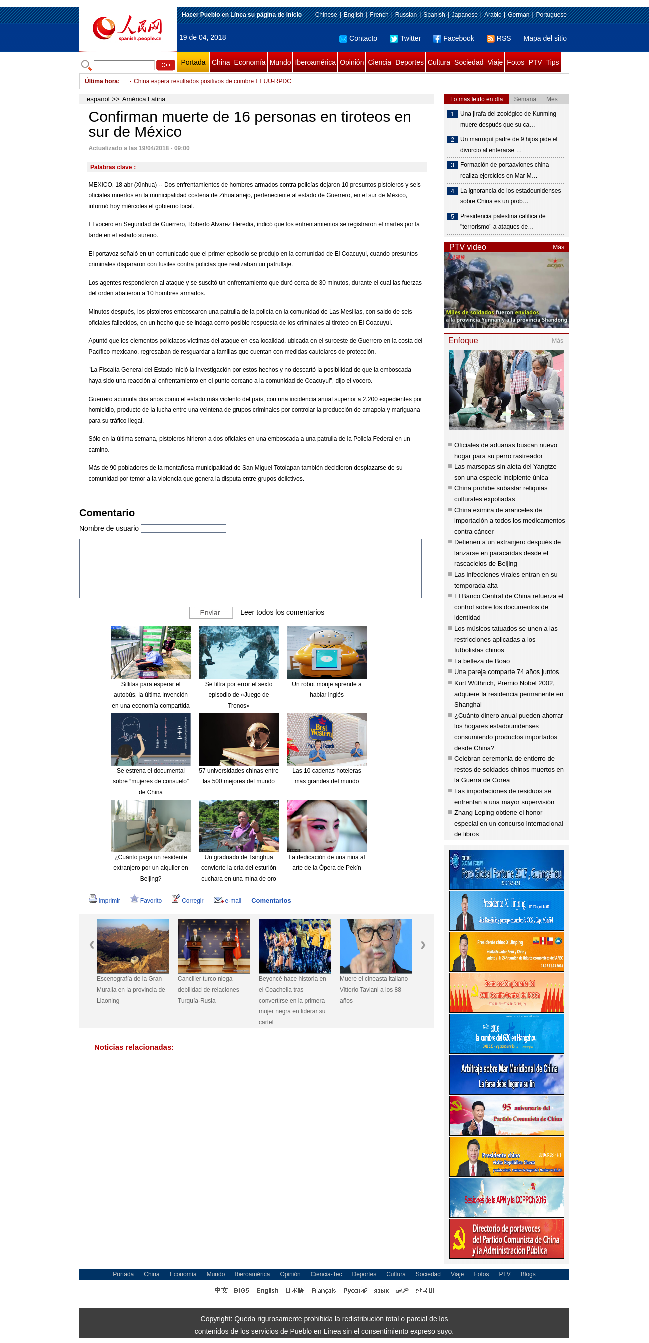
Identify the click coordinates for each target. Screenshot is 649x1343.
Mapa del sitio (545, 38)
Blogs (528, 1274)
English (354, 14)
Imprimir (104, 900)
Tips (553, 62)
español (98, 99)
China (221, 62)
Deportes (410, 62)
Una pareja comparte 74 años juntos (507, 672)
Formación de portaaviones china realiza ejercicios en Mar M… (504, 170)
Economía (250, 62)
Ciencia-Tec (326, 1274)
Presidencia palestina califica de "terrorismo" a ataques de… (503, 222)
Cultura (439, 62)
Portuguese (551, 14)
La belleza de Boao (482, 661)
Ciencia (380, 62)
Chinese (327, 14)
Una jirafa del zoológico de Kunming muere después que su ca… (508, 119)
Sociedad (469, 62)
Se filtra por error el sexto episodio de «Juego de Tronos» (239, 695)
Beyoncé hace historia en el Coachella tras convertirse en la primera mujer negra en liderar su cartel (292, 1000)
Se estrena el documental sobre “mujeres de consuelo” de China (151, 781)
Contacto (359, 38)
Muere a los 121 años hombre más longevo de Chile (203, 81)
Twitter (405, 38)
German (519, 14)
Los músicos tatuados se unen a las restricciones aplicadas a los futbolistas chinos (506, 639)
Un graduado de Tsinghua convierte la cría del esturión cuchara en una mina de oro (239, 868)
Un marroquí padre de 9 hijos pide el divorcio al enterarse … (509, 145)
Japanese (465, 14)
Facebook (454, 38)
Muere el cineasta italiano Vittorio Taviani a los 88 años (374, 989)
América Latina (144, 99)
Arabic (493, 14)
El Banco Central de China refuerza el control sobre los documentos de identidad (509, 606)
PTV (535, 62)
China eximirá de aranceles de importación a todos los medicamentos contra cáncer (510, 520)
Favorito (146, 900)
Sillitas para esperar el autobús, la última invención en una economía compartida (151, 695)
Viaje (495, 62)
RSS (499, 38)
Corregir (188, 900)
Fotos (515, 62)
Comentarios (271, 900)
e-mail (228, 900)
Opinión (352, 62)
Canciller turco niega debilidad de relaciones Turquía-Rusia (209, 989)
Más (558, 247)
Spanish (434, 14)
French (379, 14)
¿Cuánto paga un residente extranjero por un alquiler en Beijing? (151, 868)
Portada (193, 62)
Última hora (101, 81)
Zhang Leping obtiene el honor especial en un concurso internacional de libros (509, 823)
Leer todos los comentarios (282, 612)
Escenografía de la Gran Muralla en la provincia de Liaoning (131, 989)
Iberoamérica (315, 62)
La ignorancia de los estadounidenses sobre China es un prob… (510, 196)
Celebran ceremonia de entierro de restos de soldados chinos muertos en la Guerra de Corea (509, 769)
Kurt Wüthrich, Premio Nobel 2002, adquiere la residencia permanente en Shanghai (509, 693)
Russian (406, 14)
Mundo (281, 62)
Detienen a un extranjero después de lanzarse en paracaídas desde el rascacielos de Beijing (507, 552)
